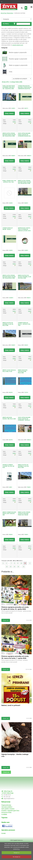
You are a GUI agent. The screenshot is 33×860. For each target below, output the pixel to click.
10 (21, 563)
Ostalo (14, 121)
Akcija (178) (5, 82)
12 (6, 566)
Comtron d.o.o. (20, 840)
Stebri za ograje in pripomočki (18, 65)
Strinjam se (16, 852)
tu (18, 849)
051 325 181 (6, 796)
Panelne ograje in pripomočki (18, 59)
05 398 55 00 (7, 795)
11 (25, 563)
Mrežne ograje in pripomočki (18, 52)
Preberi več (6, 620)
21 (23, 566)
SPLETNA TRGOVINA (7, 13)
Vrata (10, 71)
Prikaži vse (6, 772)
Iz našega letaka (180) (16, 82)
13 (10, 566)
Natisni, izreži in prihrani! (10, 705)
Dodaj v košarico (9, 113)
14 (14, 566)
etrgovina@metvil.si (8, 798)
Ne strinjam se (16, 856)
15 (18, 566)
